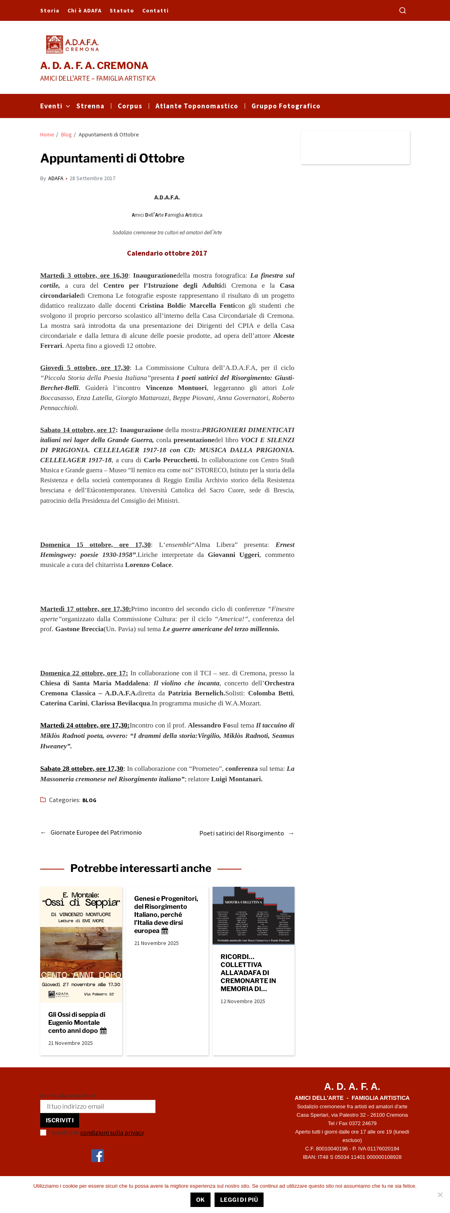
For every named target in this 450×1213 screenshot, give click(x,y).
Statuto (122, 10)
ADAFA (55, 178)
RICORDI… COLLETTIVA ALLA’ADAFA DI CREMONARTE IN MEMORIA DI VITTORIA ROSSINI (251, 971)
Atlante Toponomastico (196, 106)
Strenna (90, 106)
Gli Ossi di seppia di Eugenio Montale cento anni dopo (77, 1022)
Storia (49, 10)
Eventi (55, 106)
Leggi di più (239, 1199)
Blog (89, 800)
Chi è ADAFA (85, 10)
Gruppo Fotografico (286, 106)
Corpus (130, 106)
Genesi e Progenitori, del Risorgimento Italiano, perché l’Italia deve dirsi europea (166, 914)
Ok (200, 1199)
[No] (440, 1195)
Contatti (155, 10)
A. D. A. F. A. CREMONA (94, 66)
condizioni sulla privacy (112, 1131)
